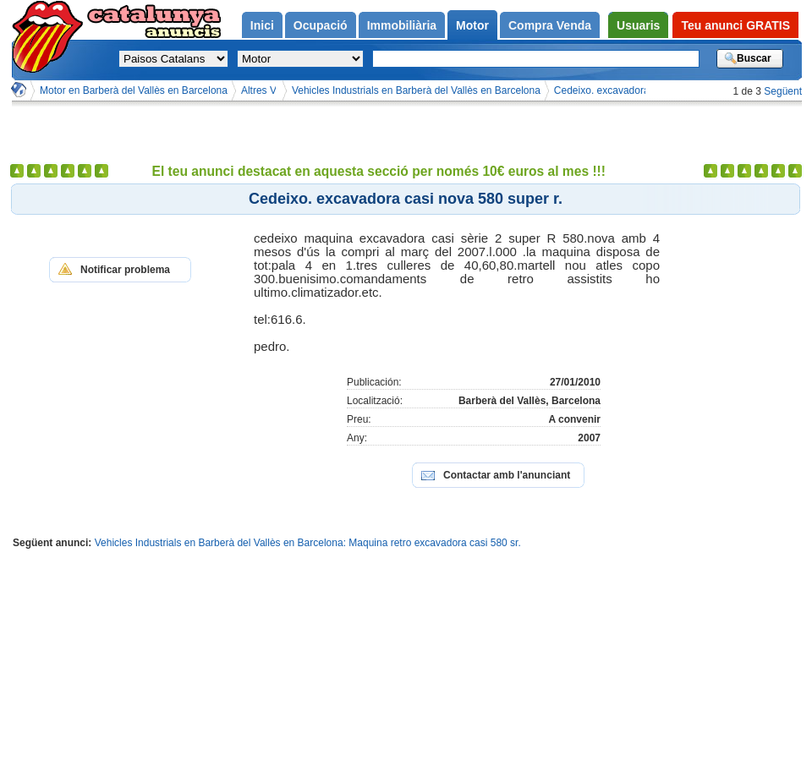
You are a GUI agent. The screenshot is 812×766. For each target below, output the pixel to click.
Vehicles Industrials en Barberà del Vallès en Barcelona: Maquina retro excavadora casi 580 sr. (308, 543)
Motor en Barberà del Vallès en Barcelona (134, 90)
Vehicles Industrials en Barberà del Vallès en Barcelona (416, 90)
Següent (783, 91)
